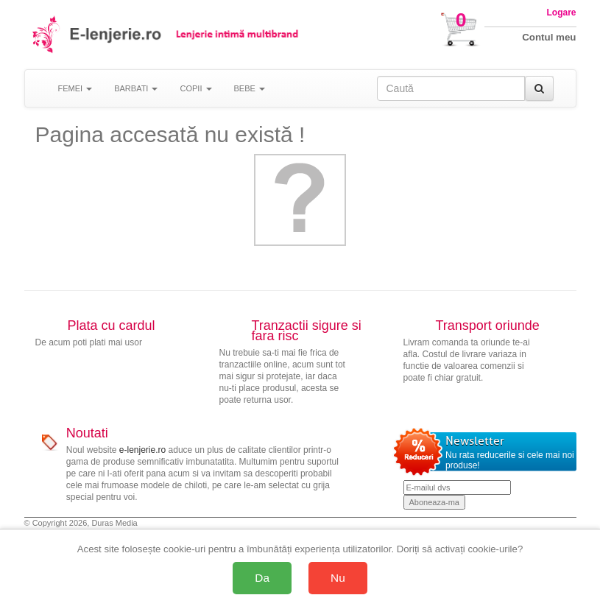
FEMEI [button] (75, 88)
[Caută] (539, 88)
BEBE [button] (249, 88)
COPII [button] (195, 88)
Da (262, 577)
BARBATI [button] (136, 88)
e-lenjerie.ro (142, 450)
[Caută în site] (451, 88)
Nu (338, 577)
